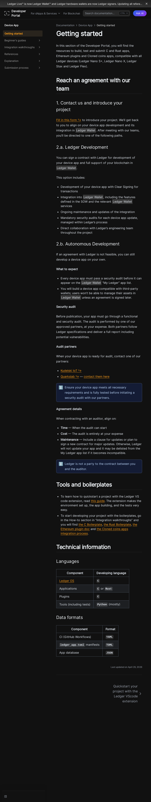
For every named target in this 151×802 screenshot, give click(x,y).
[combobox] (106, 13)
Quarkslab (68, 376)
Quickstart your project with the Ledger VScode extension (127, 693)
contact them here (96, 376)
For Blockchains (74, 13)
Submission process (22, 67)
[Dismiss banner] (147, 4)
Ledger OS (66, 581)
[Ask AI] (140, 13)
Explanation (22, 61)
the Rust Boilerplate (117, 524)
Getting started (13, 33)
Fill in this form (66, 120)
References (22, 54)
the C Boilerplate (90, 524)
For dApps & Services (45, 13)
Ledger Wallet (85, 130)
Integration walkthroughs (22, 47)
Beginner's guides (22, 40)
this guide (98, 501)
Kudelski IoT (69, 370)
